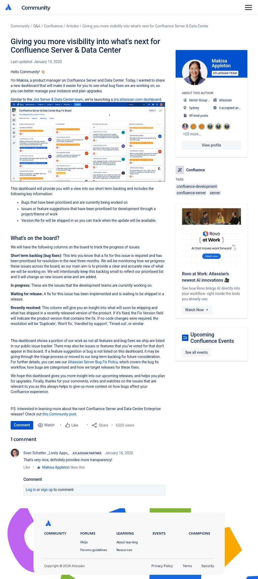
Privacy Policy (162, 566)
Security (207, 566)
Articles (72, 26)
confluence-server (191, 193)
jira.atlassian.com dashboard (137, 99)
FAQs (84, 542)
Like (26, 467)
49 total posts (198, 116)
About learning (127, 542)
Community (36, 7)
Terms (187, 566)
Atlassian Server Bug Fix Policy (93, 362)
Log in (31, 490)
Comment (22, 425)
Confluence (53, 26)
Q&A (36, 26)
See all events (196, 352)
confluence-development (197, 186)
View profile (211, 145)
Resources (124, 550)
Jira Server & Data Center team (58, 99)
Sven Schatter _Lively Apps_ (46, 453)
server (215, 193)
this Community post (60, 414)
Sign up (47, 490)
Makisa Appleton (56, 467)
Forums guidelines (93, 550)
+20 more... (192, 134)
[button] (88, 141)
